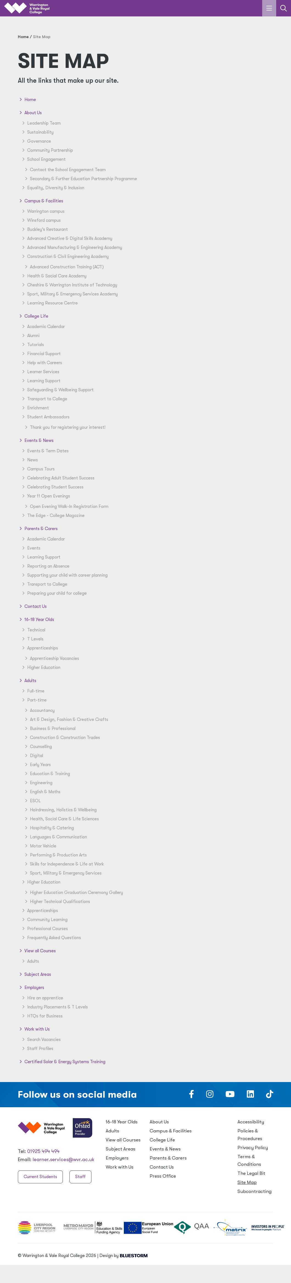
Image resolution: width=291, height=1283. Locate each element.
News (29, 460)
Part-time (34, 700)
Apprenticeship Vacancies (51, 658)
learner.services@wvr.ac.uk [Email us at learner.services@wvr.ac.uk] (63, 1159)
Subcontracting (254, 1191)
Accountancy (39, 710)
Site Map (247, 1182)
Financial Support (41, 353)
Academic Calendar (43, 326)
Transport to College (44, 398)
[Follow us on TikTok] (269, 1095)
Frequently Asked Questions (51, 937)
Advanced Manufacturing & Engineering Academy (71, 247)
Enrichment (35, 407)
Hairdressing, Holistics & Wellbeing (60, 809)
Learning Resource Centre (49, 303)
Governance (36, 141)
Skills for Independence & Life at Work (63, 864)
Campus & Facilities (40, 201)
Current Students (40, 1176)
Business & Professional (49, 728)
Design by (123, 1255)
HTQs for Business (42, 1016)
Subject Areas (34, 974)
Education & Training (46, 773)
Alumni (30, 335)
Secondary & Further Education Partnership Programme (80, 178)
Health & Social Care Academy (53, 276)
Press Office (163, 1176)
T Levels (32, 639)
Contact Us (32, 606)
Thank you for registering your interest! (64, 427)
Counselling (37, 746)
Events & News (36, 440)
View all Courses (37, 950)
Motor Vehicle (39, 846)
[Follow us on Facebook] (191, 1095)
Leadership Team (41, 123)
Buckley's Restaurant (44, 229)
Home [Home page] (23, 36)
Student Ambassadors (45, 417)
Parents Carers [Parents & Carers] (168, 1158)
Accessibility (250, 1121)
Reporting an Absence (45, 566)
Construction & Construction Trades (61, 737)
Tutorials (32, 344)
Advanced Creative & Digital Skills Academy (66, 238)
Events (30, 548)
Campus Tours (38, 469)
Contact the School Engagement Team (64, 169)
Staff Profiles (37, 1048)
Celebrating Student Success (52, 487)
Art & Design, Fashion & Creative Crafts (65, 719)
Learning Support (40, 380)
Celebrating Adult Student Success (57, 478)
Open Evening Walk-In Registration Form (65, 506)
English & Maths (41, 791)
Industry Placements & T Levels (54, 1007)
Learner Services (40, 371)
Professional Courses (44, 928)
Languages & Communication (55, 837)
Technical (33, 630)
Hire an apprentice (42, 998)
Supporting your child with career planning (64, 575)
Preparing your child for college (54, 593)
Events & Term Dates (45, 450)
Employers (31, 987)
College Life (33, 316)
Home (27, 99)
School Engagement (43, 159)
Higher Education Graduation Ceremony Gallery (73, 892)
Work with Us (34, 1029)
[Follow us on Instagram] (209, 1095)
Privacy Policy (252, 1147)
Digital (33, 755)
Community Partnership (47, 150)
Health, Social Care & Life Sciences (61, 818)
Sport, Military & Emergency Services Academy (69, 294)
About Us (30, 112)
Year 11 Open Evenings (45, 496)
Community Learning (44, 919)
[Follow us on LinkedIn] (250, 1095)
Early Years (37, 764)
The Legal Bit (251, 1173)
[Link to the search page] (283, 8)
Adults (27, 680)
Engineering (37, 782)
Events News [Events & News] (165, 1149)
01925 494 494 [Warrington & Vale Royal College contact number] (43, 1151)
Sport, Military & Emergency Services (62, 873)
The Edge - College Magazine (53, 515)
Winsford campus (41, 220)
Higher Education (40, 667)
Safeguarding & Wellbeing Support (57, 389)
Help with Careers (41, 362)
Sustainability (37, 132)
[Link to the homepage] (27, 8)
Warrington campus (43, 211)
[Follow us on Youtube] (230, 1095)
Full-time (32, 691)
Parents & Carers (38, 528)
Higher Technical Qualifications (56, 901)
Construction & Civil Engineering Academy (65, 256)
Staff (80, 1176)
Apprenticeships (39, 648)
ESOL (32, 800)
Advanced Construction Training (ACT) (63, 266)
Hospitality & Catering (48, 827)
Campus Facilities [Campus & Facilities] (171, 1131)
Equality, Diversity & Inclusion (52, 187)
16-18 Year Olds (36, 619)
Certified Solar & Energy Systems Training (61, 1061)
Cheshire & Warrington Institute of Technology (69, 285)
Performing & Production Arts (55, 855)
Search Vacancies (41, 1039)
